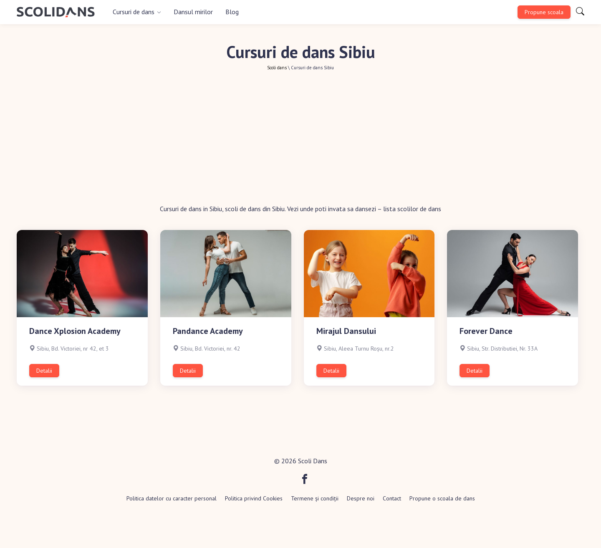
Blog (232, 12)
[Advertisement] (300, 141)
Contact (392, 498)
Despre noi (360, 498)
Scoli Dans (312, 461)
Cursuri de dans (133, 12)
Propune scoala (544, 12)
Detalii (44, 370)
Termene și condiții (314, 498)
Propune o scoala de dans (442, 498)
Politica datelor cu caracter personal (171, 498)
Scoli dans (277, 68)
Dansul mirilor (193, 12)
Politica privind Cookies (254, 498)
